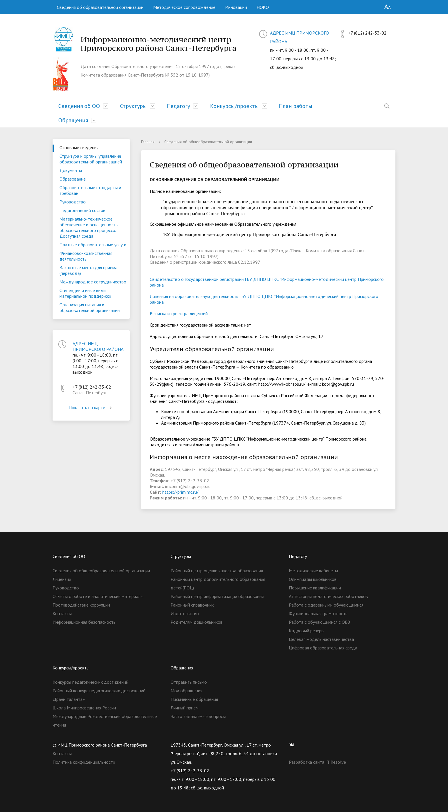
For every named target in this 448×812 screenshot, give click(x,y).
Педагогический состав (82, 210)
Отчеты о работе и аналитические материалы (98, 596)
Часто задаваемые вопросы (198, 716)
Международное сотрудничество (92, 282)
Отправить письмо (189, 682)
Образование (72, 179)
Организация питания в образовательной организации (89, 307)
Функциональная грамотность (318, 613)
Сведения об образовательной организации (100, 7)
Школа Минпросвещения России (84, 708)
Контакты (62, 613)
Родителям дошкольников (197, 622)
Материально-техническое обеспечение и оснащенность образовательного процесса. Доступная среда (88, 227)
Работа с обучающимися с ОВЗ (319, 622)
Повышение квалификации (315, 588)
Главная (148, 141)
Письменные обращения (194, 699)
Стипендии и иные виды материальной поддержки (85, 293)
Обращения (73, 120)
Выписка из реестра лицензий (179, 313)
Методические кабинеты (313, 570)
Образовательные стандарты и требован (90, 190)
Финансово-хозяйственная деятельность (85, 256)
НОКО (263, 7)
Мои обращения (186, 690)
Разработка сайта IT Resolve (317, 762)
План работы (295, 106)
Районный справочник (192, 605)
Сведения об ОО (79, 106)
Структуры (133, 106)
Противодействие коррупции (81, 605)
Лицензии (62, 579)
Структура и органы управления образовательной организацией (90, 159)
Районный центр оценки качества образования (217, 570)
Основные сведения (79, 147)
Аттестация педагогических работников (328, 596)
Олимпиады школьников (313, 579)
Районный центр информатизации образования (217, 596)
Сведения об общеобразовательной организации (101, 570)
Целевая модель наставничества (321, 639)
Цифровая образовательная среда (323, 648)
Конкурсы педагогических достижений (90, 682)
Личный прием (185, 708)
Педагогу (178, 106)
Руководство (72, 202)
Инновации (236, 7)
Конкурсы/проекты (234, 106)
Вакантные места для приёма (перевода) (88, 270)
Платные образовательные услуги (92, 244)
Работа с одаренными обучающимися (326, 605)
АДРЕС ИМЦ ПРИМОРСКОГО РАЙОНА (98, 346)
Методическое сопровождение (184, 7)
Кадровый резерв (306, 630)
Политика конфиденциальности (84, 762)
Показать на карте (91, 407)
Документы (70, 170)
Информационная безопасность (84, 622)
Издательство (185, 613)
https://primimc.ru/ (180, 492)
